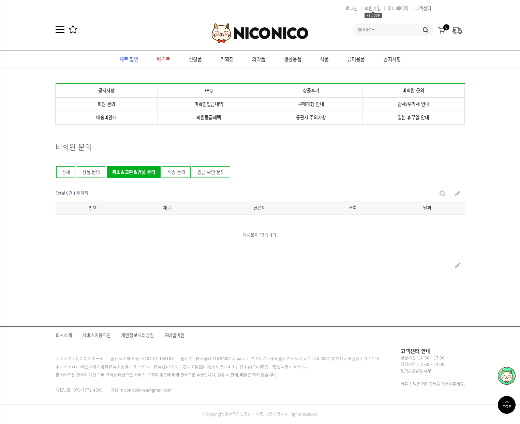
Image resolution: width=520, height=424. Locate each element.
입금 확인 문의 (211, 172)
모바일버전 (174, 335)
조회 (353, 207)
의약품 (258, 59)
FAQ (209, 90)
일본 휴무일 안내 (413, 117)
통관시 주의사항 (311, 117)
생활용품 (292, 59)
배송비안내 (106, 117)
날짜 (427, 207)
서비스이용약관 (96, 335)
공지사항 (392, 59)
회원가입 (373, 8)
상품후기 (311, 90)
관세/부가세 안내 (413, 104)
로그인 (351, 8)
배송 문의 (176, 172)
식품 (324, 59)
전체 (66, 172)
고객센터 (423, 8)
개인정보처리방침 (137, 335)
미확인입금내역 (208, 104)
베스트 (163, 59)
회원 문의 (106, 104)
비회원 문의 (413, 90)
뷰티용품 (356, 59)
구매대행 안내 (311, 104)
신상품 (195, 59)
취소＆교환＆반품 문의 (131, 170)
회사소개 (64, 335)
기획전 (227, 59)
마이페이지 (398, 8)
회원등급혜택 (208, 117)
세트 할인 (128, 59)
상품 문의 (91, 172)
